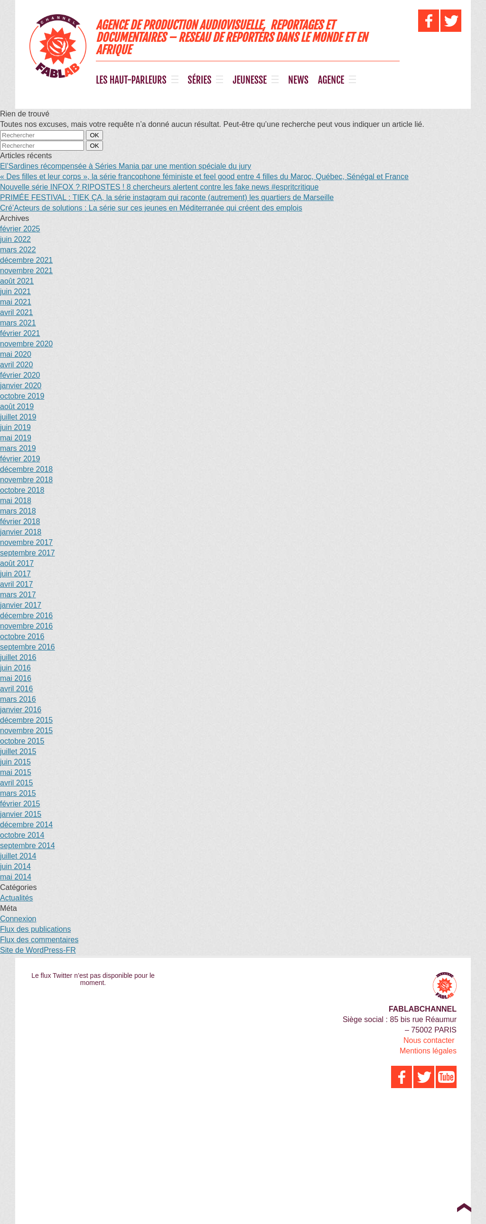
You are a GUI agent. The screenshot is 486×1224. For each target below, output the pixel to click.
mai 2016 (15, 678)
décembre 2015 (26, 720)
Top (464, 1207)
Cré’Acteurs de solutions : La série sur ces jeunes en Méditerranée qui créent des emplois (151, 208)
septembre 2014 (27, 846)
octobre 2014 (22, 835)
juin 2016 (15, 668)
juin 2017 (15, 574)
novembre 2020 (26, 344)
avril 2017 (16, 584)
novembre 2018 (26, 480)
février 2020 (20, 375)
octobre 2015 (22, 741)
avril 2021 (16, 312)
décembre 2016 (26, 616)
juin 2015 (15, 762)
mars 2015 (18, 793)
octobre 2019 (22, 396)
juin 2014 (15, 866)
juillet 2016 (18, 657)
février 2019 (20, 459)
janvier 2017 (20, 605)
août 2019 (17, 406)
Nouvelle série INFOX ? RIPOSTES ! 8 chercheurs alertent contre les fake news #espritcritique (159, 187)
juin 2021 (15, 291)
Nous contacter (429, 1040)
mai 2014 (15, 877)
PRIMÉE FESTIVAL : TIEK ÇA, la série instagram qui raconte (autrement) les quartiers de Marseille (167, 197)
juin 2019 (15, 427)
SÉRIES (200, 80)
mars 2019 (18, 448)
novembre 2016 (26, 626)
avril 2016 (16, 689)
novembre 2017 (26, 542)
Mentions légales (428, 1051)
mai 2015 (15, 772)
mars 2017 (18, 595)
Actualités (16, 898)
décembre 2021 (26, 260)
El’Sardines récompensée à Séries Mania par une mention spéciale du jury (125, 166)
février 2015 (20, 804)
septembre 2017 (27, 553)
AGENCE (331, 80)
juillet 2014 (18, 856)
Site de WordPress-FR (38, 950)
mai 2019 (15, 438)
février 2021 (20, 333)
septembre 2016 (27, 647)
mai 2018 (15, 501)
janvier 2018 (20, 532)
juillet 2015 (18, 751)
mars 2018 (18, 511)
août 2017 (17, 563)
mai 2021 (15, 302)
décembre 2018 (26, 469)
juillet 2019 (18, 417)
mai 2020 (15, 354)
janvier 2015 (20, 814)
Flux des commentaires (39, 940)
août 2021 (17, 281)
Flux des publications (35, 929)
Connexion (18, 919)
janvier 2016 (20, 710)
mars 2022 (18, 250)
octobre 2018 (22, 490)
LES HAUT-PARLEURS (131, 80)
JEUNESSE (250, 80)
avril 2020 (16, 365)
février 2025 (20, 229)
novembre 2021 (26, 271)
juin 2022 (15, 239)
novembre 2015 (26, 731)
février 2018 (20, 521)
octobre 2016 (22, 636)
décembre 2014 (26, 825)
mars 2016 (18, 699)
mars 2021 (18, 323)
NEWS (298, 80)
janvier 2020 (20, 386)
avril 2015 (16, 783)
